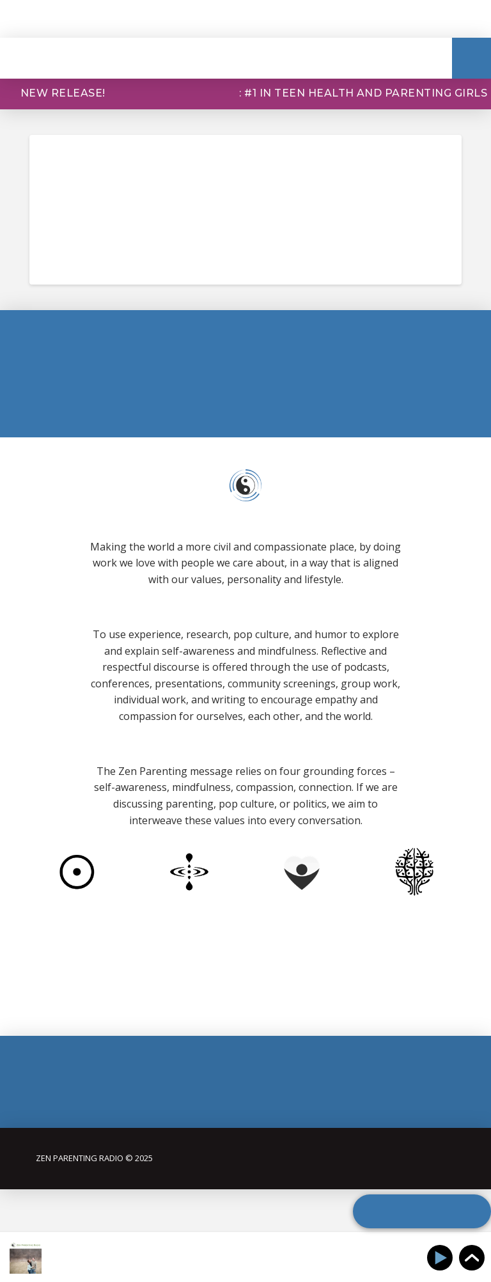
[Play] (442, 1258)
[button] (471, 58)
